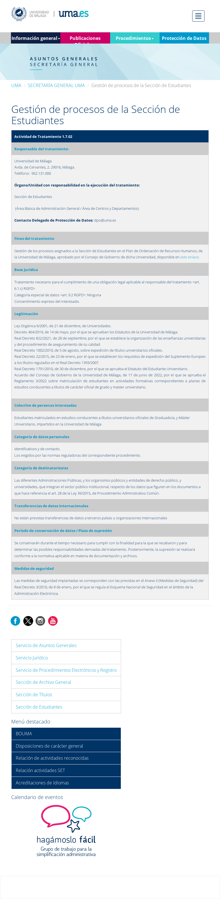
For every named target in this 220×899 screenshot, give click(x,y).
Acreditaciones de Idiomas (42, 783)
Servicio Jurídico (32, 658)
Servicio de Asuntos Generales (46, 645)
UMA (16, 85)
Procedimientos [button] (135, 38)
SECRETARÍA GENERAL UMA (56, 85)
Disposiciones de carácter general (49, 746)
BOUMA (24, 733)
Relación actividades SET (40, 770)
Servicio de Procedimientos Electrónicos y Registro (66, 670)
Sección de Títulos (34, 694)
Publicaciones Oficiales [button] (85, 39)
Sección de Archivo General (43, 682)
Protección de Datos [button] (184, 38)
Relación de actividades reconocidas (52, 758)
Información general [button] (36, 38)
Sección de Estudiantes (39, 707)
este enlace (189, 257)
